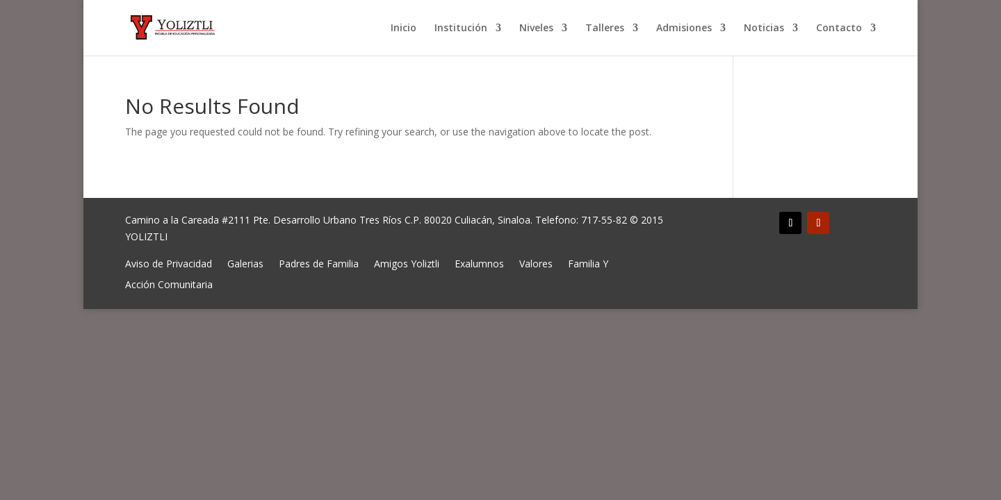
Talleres (604, 28)
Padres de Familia (319, 263)
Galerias (245, 263)
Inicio (403, 28)
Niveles (536, 28)
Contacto (839, 28)
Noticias (764, 28)
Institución (460, 28)
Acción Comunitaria (169, 284)
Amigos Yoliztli (406, 263)
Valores (536, 263)
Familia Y (588, 263)
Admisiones (684, 28)
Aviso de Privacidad (168, 263)
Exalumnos (479, 263)
